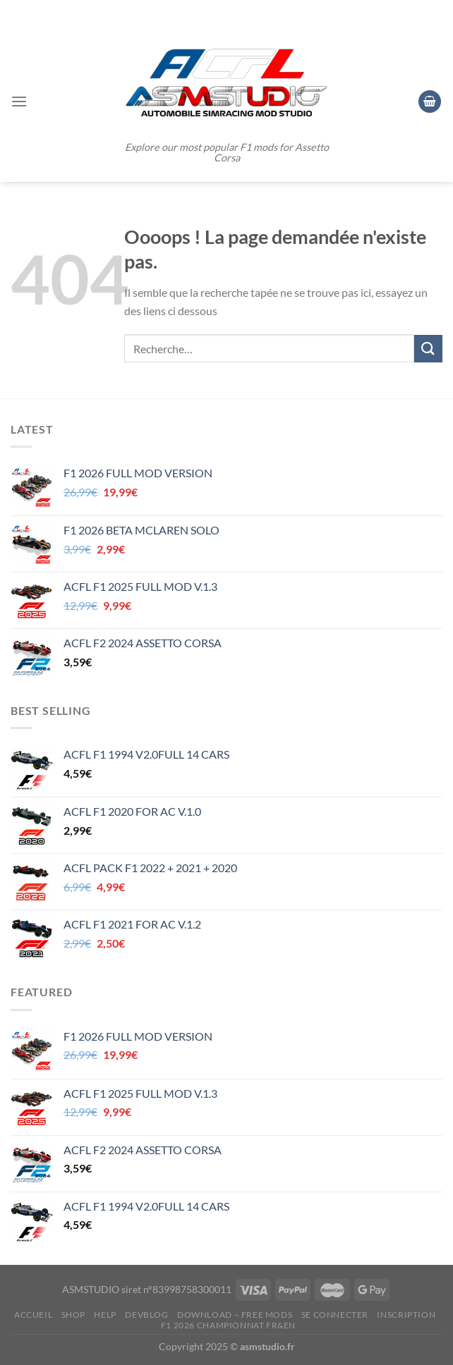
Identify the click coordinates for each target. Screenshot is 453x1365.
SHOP (73, 1314)
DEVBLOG (146, 1314)
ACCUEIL (33, 1314)
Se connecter (334, 1314)
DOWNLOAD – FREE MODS (234, 1314)
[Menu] (19, 101)
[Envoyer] (428, 348)
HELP (105, 1314)
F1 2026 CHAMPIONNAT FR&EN (228, 1325)
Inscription (406, 1314)
